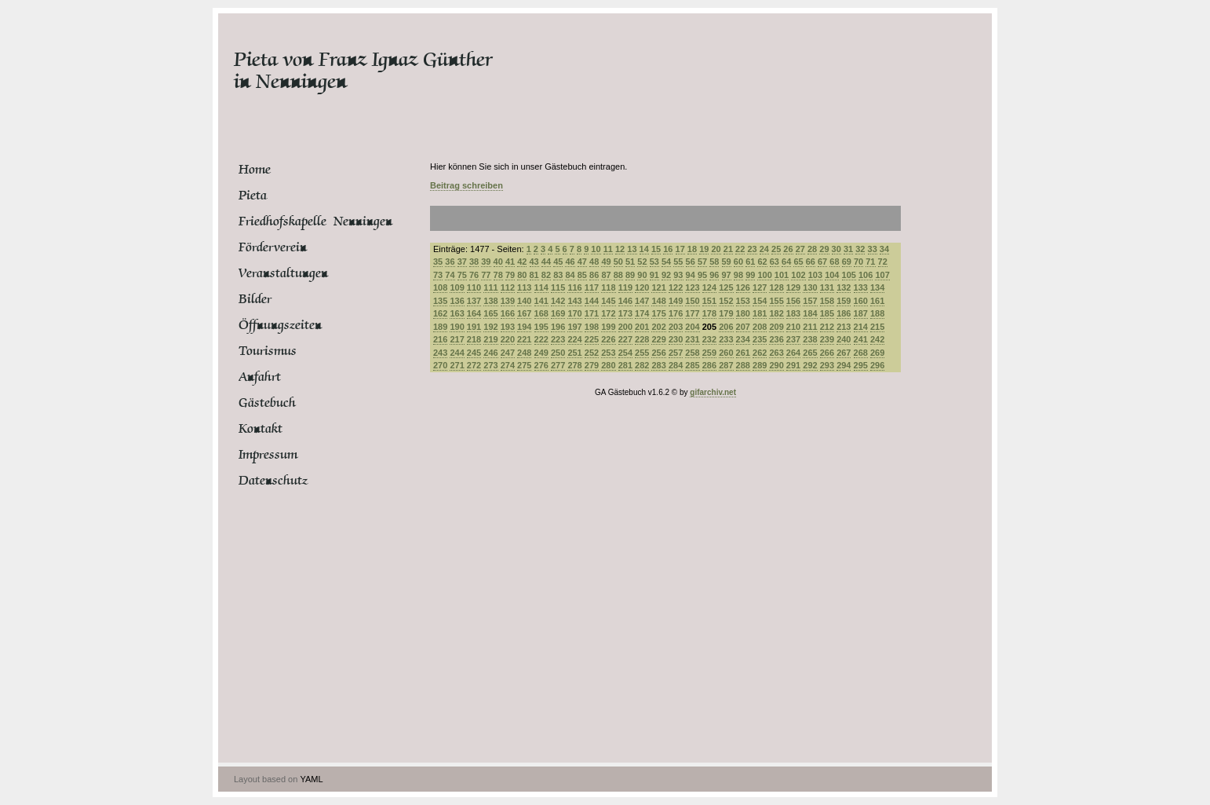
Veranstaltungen (283, 273)
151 (709, 301)
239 (827, 339)
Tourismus (268, 351)
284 (676, 365)
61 (750, 261)
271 (457, 365)
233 (726, 339)
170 (574, 313)
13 (631, 249)
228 (642, 339)
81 (534, 275)
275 (524, 365)
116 (574, 287)
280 (608, 365)
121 (658, 287)
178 (709, 313)
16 (667, 249)
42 (522, 261)
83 (558, 275)
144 (592, 301)
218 (474, 339)
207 (743, 326)
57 (702, 261)
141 (541, 301)
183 (793, 313)
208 (760, 326)
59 (726, 261)
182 (776, 313)
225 (592, 339)
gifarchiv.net (713, 392)
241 (861, 339)
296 (877, 365)
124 (709, 287)
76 (474, 275)
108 (440, 287)
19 (704, 249)
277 (558, 365)
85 (582, 275)
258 (692, 352)
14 (644, 249)
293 (827, 365)
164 (474, 313)
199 (608, 326)
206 (726, 326)
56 (690, 261)
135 (440, 301)
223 (558, 339)
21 (728, 249)
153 (743, 301)
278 (574, 365)
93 (678, 275)
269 (877, 352)
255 (642, 352)
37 (462, 261)
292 (810, 365)
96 (714, 275)
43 (534, 261)
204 (692, 326)
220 (508, 339)
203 (676, 326)
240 (843, 339)
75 (462, 275)
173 (625, 313)
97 (726, 275)
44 (546, 261)
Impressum (268, 455)
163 (457, 313)
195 (541, 326)
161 (877, 301)
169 (558, 313)
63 (774, 261)
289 (760, 365)
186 (843, 313)
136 (457, 301)
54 (666, 261)
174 (642, 313)
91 (654, 275)
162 (440, 313)
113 (524, 287)
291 (793, 365)
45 (558, 261)
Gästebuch (267, 403)
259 (709, 352)
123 (692, 287)
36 (449, 261)
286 (709, 365)
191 (474, 326)
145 (608, 301)
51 (630, 261)
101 (781, 275)
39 (485, 261)
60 (738, 261)
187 (861, 313)
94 (690, 275)
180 (743, 313)
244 (457, 352)
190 (457, 326)
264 (793, 352)
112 (508, 287)
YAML (311, 779)
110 (474, 287)
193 (508, 326)
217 (457, 339)
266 (827, 352)
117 (592, 287)
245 (474, 352)
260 (726, 352)
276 (541, 365)
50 (618, 261)
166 (508, 313)
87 (605, 275)
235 (760, 339)
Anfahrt (260, 377)
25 (776, 249)
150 (692, 301)
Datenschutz (273, 481)
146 (625, 301)
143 (574, 301)
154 (760, 301)
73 (438, 275)
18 (692, 249)
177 (692, 313)
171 (592, 313)
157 (810, 301)
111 (490, 287)
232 (709, 339)
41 (510, 261)
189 (440, 326)
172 (608, 313)
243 (440, 352)
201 (642, 326)
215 (877, 326)
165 (490, 313)
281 (625, 365)
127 (760, 287)
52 (642, 261)
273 (490, 365)
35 (438, 261)
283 (658, 365)
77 (485, 275)
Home (255, 170)
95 (702, 275)
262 (760, 352)
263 (776, 352)
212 (827, 326)
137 (474, 301)
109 (457, 287)
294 (843, 365)
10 (595, 249)
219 (490, 339)
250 (558, 352)
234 (743, 339)
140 (524, 301)
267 (843, 352)
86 (594, 275)
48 (594, 261)
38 (474, 261)
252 (592, 352)
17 (680, 249)
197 (574, 326)
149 (676, 301)
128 (776, 287)
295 (861, 365)
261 (743, 352)
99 (750, 275)
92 (666, 275)
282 (642, 365)
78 (498, 275)
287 (726, 365)
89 (630, 275)
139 (508, 301)
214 (861, 326)
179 (726, 313)
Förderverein (273, 247)
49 (605, 261)
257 (676, 352)
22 (740, 249)
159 (843, 301)
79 (510, 275)
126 (743, 287)
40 (498, 261)
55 (678, 261)
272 (474, 365)
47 (582, 261)
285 (692, 365)
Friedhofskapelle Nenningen (297, 221)
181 (760, 313)
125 (726, 287)
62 (762, 261)
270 (440, 365)
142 (558, 301)
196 (558, 326)
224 (574, 339)
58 (714, 261)
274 (508, 365)
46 (569, 261)
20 (715, 249)
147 (642, 301)
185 (827, 313)
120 (642, 287)
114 (541, 287)
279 (592, 365)
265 (810, 352)
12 (620, 249)
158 (827, 301)
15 (656, 249)
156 (793, 301)
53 (654, 261)
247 (508, 352)
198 (592, 326)
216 (440, 339)
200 (625, 326)
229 (658, 339)
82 (546, 275)
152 (726, 301)
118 (608, 287)
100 (764, 275)
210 (793, 326)
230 (676, 339)
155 (776, 301)
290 (776, 365)
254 (625, 352)
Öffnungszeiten (280, 325)
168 (541, 313)
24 (764, 249)
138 (490, 301)
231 (692, 339)
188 (877, 313)
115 (558, 287)
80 (522, 275)
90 (642, 275)
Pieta (253, 195)
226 (608, 339)
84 (569, 275)
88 (618, 275)
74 (449, 275)
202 (658, 326)
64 (786, 261)
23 (751, 249)
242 (877, 339)
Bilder (255, 299)
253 (608, 352)
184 (810, 313)
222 (541, 339)
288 (743, 365)
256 (658, 352)
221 (524, 339)
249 (541, 352)
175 (658, 313)
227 (625, 339)
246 (490, 352)
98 (738, 275)
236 (776, 339)
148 (658, 301)
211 (810, 326)
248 (524, 352)
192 (490, 326)
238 (810, 339)
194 (524, 326)
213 (843, 326)
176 (676, 313)
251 (574, 352)
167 (524, 313)
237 (793, 339)
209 (776, 326)
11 (608, 249)
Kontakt (260, 429)
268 (861, 352)
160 (861, 301)
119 (625, 287)
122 (676, 287)
